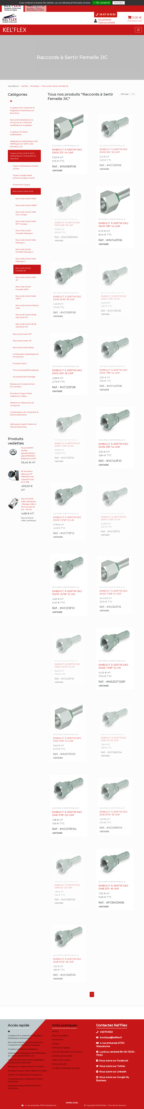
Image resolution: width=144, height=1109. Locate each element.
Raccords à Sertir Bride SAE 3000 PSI (26, 316)
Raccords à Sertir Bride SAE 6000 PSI (26, 325)
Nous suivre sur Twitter (110, 1066)
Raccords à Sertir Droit (23, 191)
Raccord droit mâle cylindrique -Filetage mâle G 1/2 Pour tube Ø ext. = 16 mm (28, 504)
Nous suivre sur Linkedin (111, 1071)
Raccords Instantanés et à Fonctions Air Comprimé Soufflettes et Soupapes (21, 122)
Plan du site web (59, 1064)
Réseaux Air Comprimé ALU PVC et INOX (22, 385)
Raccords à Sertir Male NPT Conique (26, 222)
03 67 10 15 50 (105, 14)
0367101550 (104, 1032)
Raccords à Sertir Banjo (23, 347)
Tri (133, 94)
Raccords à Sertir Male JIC (26, 278)
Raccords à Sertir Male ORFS (26, 297)
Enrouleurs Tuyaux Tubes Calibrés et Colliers (21, 394)
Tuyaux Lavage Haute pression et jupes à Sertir (24, 176)
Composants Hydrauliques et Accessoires (26, 355)
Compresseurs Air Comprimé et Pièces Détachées (24, 413)
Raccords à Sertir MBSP (26, 205)
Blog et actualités (60, 1035)
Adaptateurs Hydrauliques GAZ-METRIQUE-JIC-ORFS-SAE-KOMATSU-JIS (24, 144)
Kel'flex (25, 86)
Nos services (57, 1039)
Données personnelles (62, 1056)
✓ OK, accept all (102, 3)
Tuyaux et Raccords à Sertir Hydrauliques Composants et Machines (23, 156)
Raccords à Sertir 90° (22, 334)
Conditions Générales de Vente (66, 1068)
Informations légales (61, 1048)
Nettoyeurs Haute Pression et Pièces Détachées (23, 425)
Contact (55, 1044)
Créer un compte (106, 22)
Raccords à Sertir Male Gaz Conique (26, 213)
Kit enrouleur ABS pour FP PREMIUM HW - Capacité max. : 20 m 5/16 (28, 476)
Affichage (124, 94)
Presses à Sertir (20, 363)
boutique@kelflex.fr (109, 1037)
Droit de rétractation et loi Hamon (67, 1052)
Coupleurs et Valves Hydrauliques (19, 133)
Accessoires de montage (24, 377)
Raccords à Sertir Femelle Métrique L (24, 231)
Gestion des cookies (61, 1060)
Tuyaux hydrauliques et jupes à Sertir (25, 167)
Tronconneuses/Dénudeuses (26, 370)
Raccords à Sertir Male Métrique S (26, 260)
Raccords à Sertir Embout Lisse (27, 306)
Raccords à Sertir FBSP (26, 198)
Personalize (118, 3)
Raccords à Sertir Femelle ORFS (23, 288)
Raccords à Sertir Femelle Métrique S (24, 250)
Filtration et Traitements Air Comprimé (22, 404)
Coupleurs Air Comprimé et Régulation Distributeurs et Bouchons (22, 110)
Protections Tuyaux (21, 185)
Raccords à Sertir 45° (22, 341)
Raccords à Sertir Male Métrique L (26, 241)
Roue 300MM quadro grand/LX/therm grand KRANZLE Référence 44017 (28, 453)
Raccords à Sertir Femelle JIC (23, 269)
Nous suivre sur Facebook (112, 1060)
